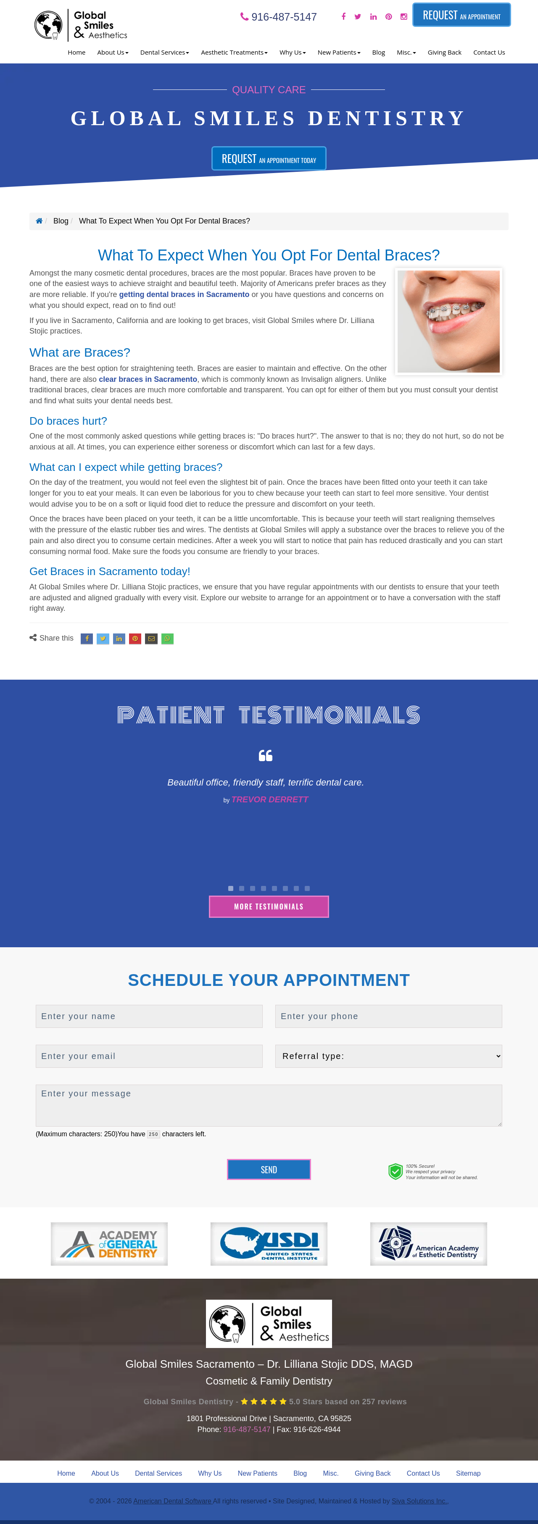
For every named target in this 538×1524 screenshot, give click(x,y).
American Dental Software (173, 1500)
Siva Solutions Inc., (420, 1500)
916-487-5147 (278, 17)
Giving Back (445, 52)
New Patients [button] (339, 52)
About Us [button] (113, 52)
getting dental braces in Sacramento (184, 294)
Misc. (331, 1473)
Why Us (210, 1473)
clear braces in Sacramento (148, 379)
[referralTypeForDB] (388, 1055)
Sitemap (468, 1473)
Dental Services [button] (165, 52)
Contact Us (489, 52)
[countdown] (153, 1134)
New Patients (257, 1473)
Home (76, 52)
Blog (378, 52)
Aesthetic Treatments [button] (234, 52)
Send (269, 1169)
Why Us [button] (293, 52)
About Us (105, 1473)
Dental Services (158, 1473)
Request (462, 14)
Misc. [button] (406, 52)
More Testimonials (269, 906)
